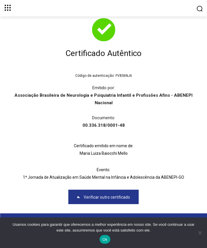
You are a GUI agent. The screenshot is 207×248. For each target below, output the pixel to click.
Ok (104, 239)
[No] (200, 233)
